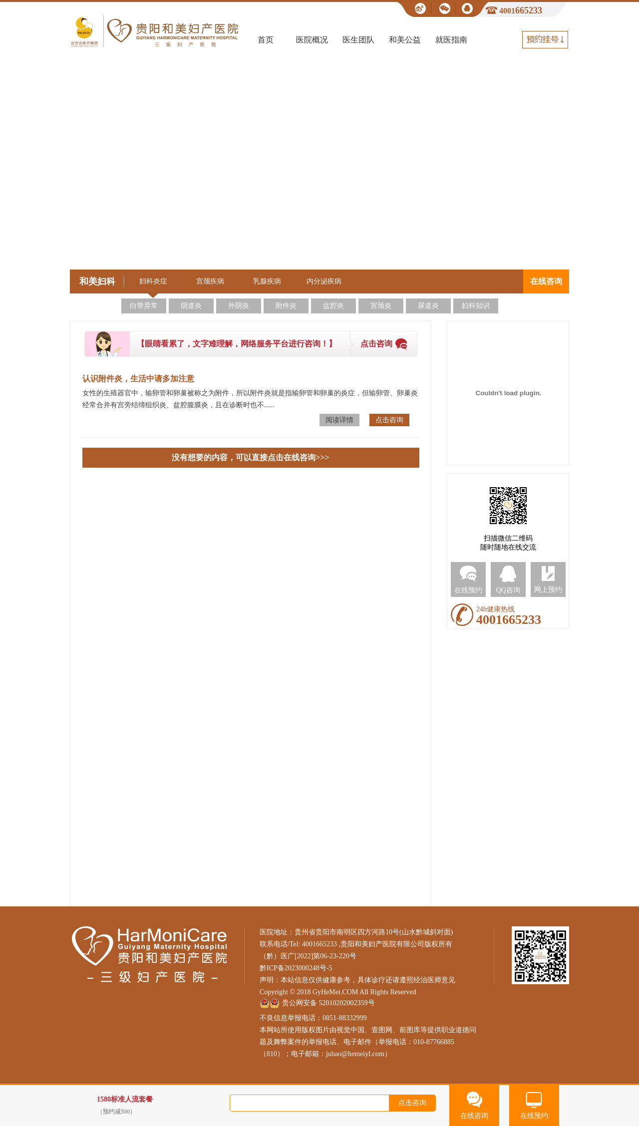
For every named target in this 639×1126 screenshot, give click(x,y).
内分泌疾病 (324, 281)
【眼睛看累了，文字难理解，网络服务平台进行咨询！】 (236, 343)
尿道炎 (428, 305)
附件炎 (286, 305)
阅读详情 (339, 420)
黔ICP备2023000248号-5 (296, 968)
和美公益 (405, 39)
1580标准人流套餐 (169, 1106)
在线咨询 (546, 281)
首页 (266, 39)
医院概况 (312, 39)
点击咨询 (376, 343)
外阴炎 (238, 305)
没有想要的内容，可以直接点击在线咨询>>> (250, 457)
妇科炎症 (153, 281)
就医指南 (451, 39)
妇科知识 (476, 305)
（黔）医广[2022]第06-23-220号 (308, 956)
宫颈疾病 (210, 281)
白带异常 (144, 305)
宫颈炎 (380, 305)
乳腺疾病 (267, 281)
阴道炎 (191, 305)
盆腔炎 (333, 305)
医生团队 (358, 39)
